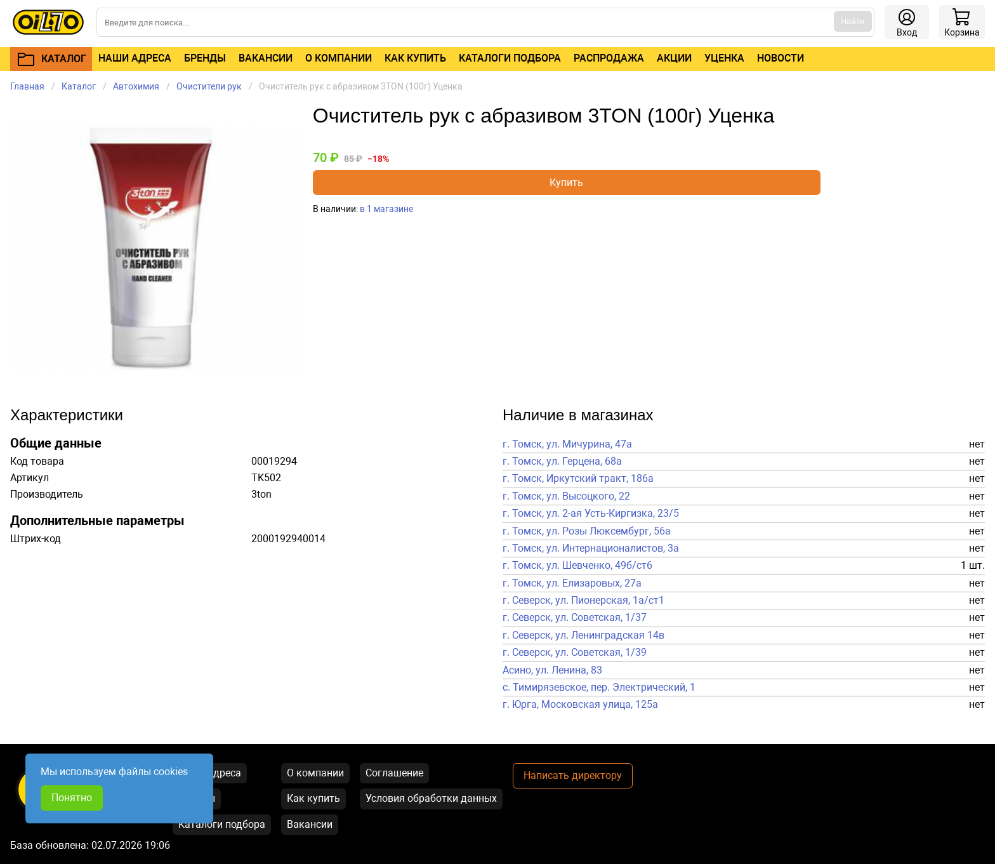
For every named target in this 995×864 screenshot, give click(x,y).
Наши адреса (134, 58)
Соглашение (394, 773)
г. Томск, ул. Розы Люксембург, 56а (587, 531)
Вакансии (266, 58)
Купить (566, 182)
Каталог (79, 86)
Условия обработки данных (431, 798)
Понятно (71, 798)
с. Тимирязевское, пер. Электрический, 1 (599, 687)
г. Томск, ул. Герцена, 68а (562, 461)
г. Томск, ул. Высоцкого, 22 (566, 496)
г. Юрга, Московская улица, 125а (580, 704)
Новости (780, 58)
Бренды (205, 58)
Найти (853, 21)
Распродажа (609, 58)
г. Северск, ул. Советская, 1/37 (575, 617)
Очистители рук (209, 86)
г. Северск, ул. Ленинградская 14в (583, 635)
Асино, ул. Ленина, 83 (552, 670)
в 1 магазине (386, 209)
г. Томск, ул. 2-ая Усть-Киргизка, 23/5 (591, 513)
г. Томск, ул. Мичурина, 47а (567, 444)
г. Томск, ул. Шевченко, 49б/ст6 (577, 565)
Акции (674, 58)
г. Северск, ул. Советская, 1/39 (575, 652)
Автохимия (136, 86)
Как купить (415, 58)
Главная (27, 86)
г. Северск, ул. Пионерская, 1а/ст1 (583, 600)
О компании (338, 58)
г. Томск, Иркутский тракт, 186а (578, 478)
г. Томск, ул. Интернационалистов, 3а (591, 548)
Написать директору (573, 775)
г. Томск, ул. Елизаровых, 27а (572, 583)
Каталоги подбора (510, 58)
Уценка (724, 58)
